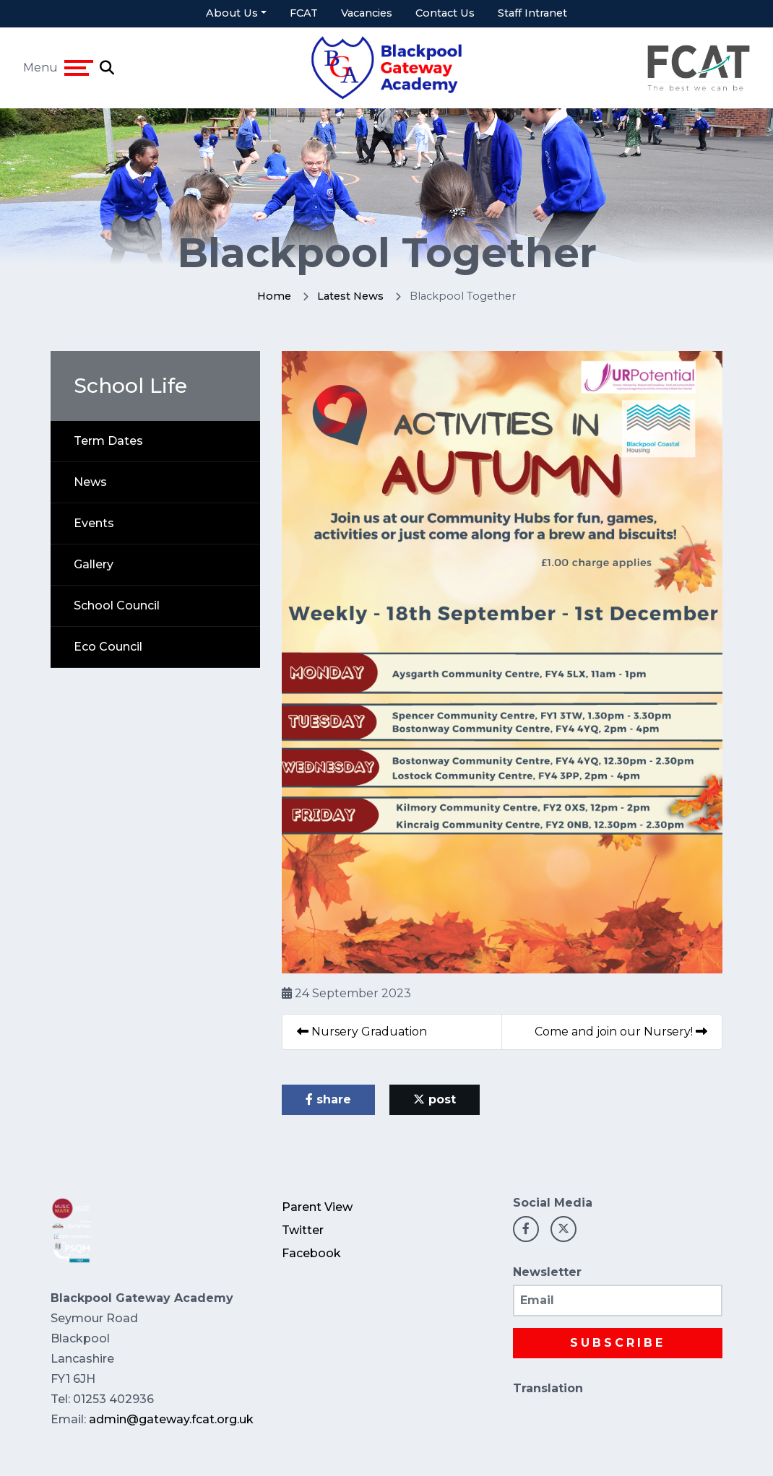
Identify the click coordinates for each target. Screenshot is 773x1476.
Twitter (303, 1230)
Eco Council (108, 647)
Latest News (350, 296)
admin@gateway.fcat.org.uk (171, 1419)
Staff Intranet (532, 12)
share (328, 1099)
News (90, 482)
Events (94, 523)
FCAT (304, 12)
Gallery (93, 564)
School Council (117, 605)
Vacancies (366, 12)
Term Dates (108, 441)
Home (274, 296)
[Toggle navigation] (79, 67)
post (434, 1099)
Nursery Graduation (362, 1031)
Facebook (311, 1253)
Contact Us (445, 12)
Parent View (317, 1207)
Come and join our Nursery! (621, 1031)
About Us (232, 12)
